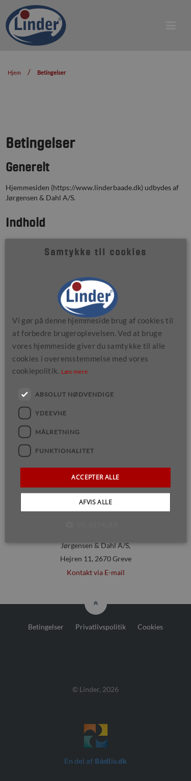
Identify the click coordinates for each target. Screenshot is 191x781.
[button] (95, 524)
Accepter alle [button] (95, 477)
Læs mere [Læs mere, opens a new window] (74, 371)
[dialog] (95, 390)
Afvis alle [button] (95, 501)
